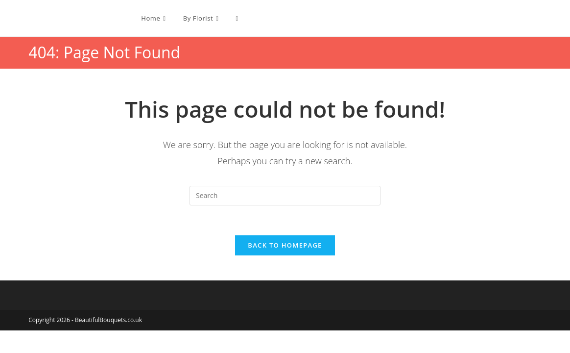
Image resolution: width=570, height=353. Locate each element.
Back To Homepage (285, 245)
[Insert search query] (285, 195)
